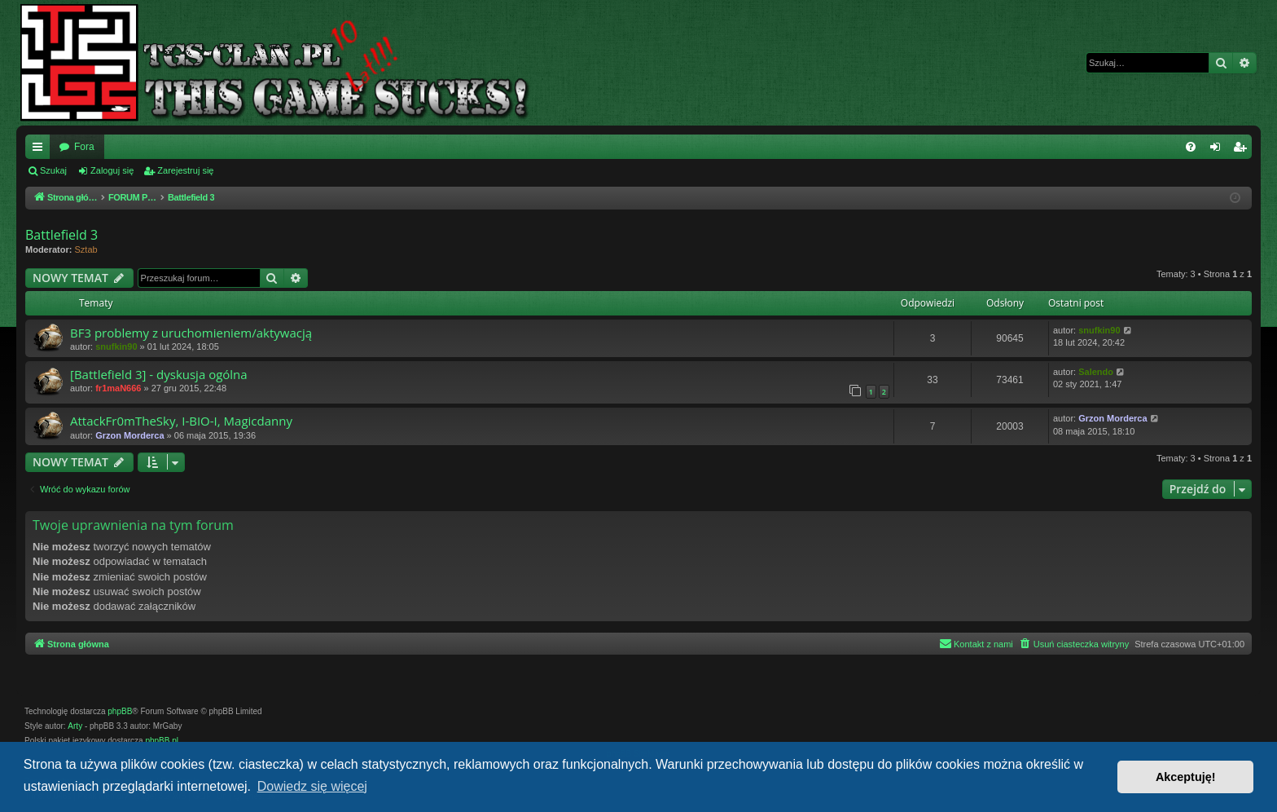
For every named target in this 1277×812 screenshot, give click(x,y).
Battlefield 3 (61, 235)
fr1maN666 (118, 388)
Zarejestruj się (185, 170)
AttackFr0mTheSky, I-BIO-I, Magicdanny (181, 421)
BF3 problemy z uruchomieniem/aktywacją (191, 332)
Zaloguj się (112, 170)
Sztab (86, 249)
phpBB (120, 711)
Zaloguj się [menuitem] (1218, 150)
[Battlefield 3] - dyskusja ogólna (159, 374)
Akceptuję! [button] (1186, 776)
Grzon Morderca (129, 435)
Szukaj (53, 170)
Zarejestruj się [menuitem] (1243, 150)
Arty (75, 726)
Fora (84, 146)
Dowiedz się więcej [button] (312, 786)
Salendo (1095, 372)
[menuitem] (1190, 147)
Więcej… (41, 150)
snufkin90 (116, 346)
